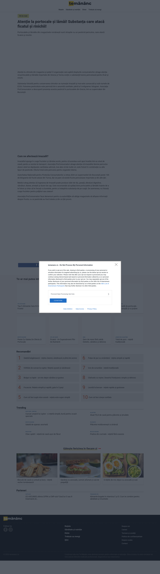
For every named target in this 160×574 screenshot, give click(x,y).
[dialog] (80, 287)
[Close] (117, 265)
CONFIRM (60, 300)
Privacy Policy (92, 309)
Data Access (80, 309)
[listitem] (80, 294)
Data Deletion (67, 309)
